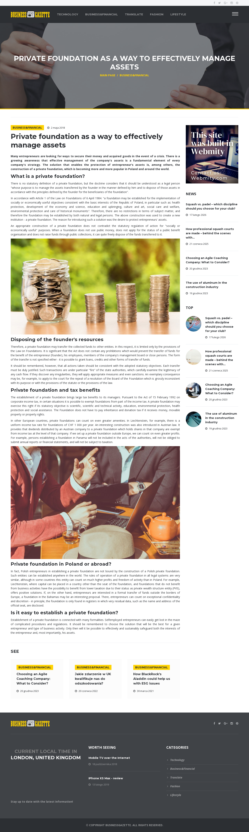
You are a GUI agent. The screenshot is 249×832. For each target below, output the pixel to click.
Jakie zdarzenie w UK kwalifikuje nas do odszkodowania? (93, 678)
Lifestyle (178, 14)
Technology (67, 14)
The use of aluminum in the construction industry (221, 418)
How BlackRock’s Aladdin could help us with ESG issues (151, 678)
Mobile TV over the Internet (109, 758)
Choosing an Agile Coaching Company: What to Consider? (33, 678)
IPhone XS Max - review (106, 778)
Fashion (156, 14)
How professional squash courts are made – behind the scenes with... (210, 233)
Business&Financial (101, 14)
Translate (134, 14)
